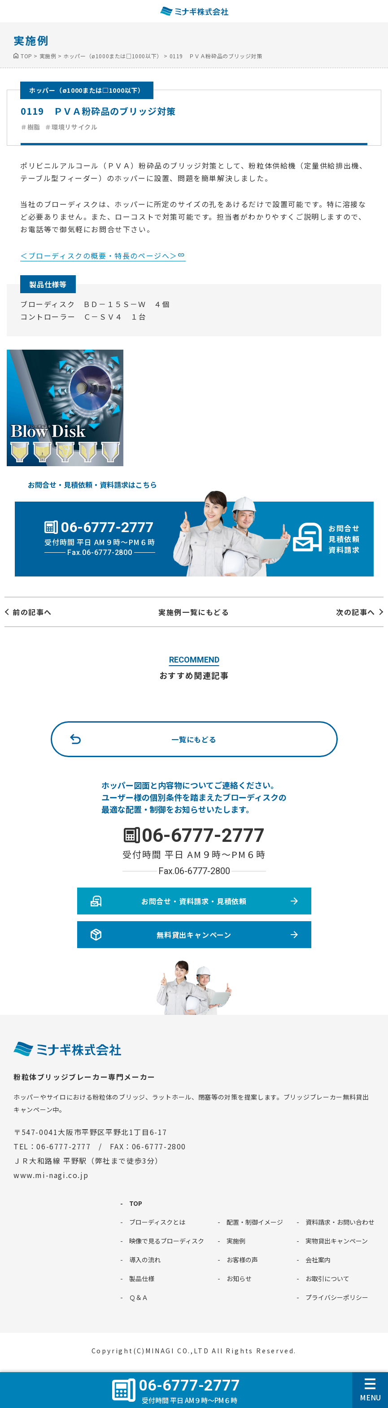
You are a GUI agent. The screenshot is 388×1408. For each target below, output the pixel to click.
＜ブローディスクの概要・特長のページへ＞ (99, 255)
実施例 (236, 1240)
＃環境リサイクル (71, 126)
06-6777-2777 (203, 835)
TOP (135, 1203)
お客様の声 (242, 1259)
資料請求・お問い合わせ (340, 1221)
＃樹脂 (30, 126)
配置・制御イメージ (255, 1221)
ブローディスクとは (157, 1221)
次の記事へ (355, 612)
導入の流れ (145, 1259)
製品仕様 (141, 1278)
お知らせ (239, 1278)
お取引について (327, 1278)
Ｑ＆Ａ (138, 1297)
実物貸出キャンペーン (336, 1240)
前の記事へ (32, 612)
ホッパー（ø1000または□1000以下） (86, 90)
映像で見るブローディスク (166, 1240)
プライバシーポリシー (336, 1297)
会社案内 (318, 1259)
